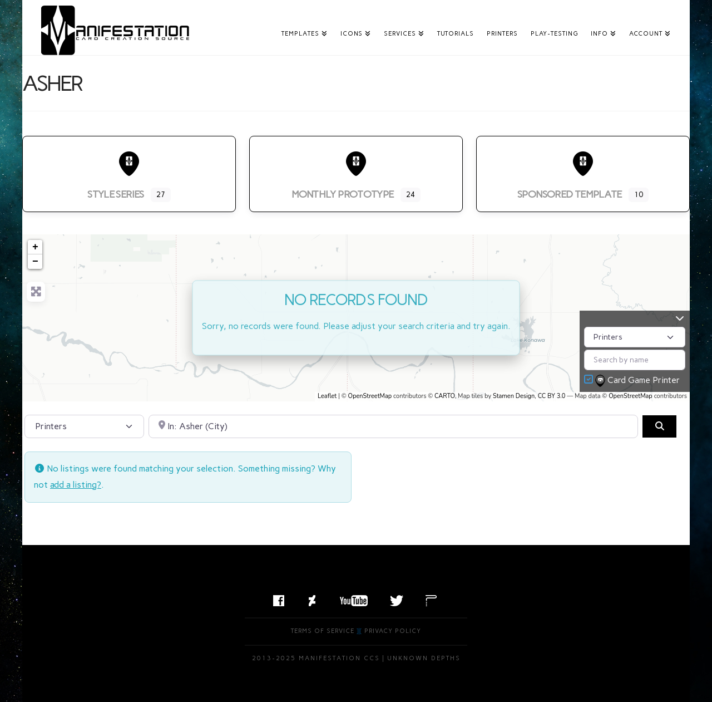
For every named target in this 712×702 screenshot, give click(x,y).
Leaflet (327, 396)
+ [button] (35, 247)
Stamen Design (514, 396)
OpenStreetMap (370, 396)
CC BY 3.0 (552, 396)
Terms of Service (322, 631)
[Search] (659, 426)
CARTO (444, 396)
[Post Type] (634, 337)
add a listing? (75, 484)
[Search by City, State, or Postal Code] (394, 426)
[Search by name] (634, 360)
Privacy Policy (392, 631)
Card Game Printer (638, 381)
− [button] (35, 261)
